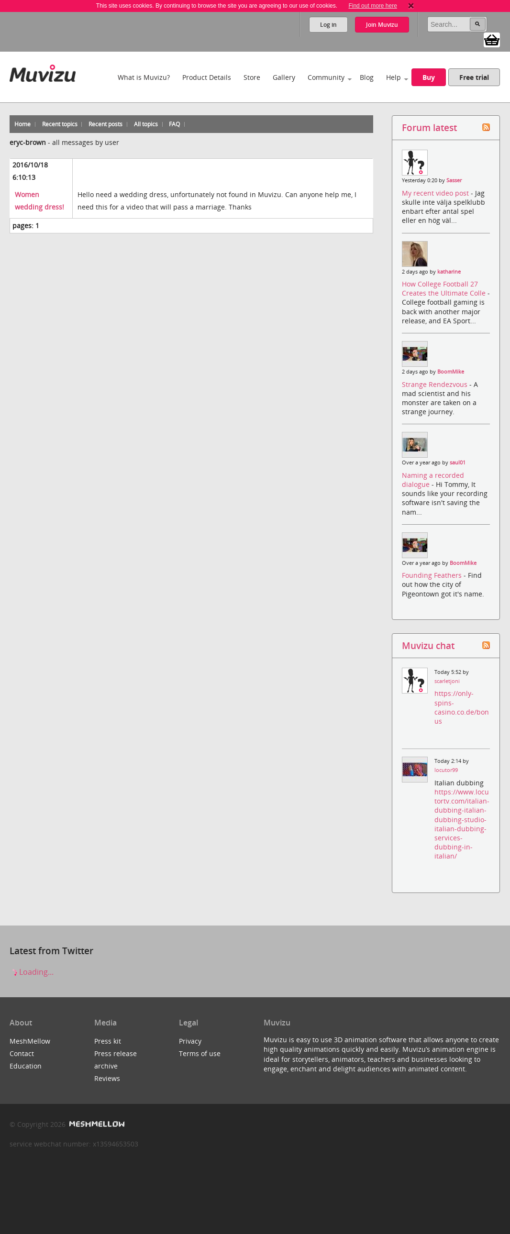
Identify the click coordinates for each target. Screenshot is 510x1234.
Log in (328, 25)
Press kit (107, 1041)
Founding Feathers (433, 575)
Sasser (454, 180)
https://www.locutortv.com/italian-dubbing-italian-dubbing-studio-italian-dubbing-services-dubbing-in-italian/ (461, 823)
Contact (22, 1053)
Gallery (284, 77)
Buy (428, 77)
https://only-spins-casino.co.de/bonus (461, 707)
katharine (449, 271)
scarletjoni (447, 681)
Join (382, 25)
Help (393, 77)
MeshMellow (30, 1041)
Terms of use (200, 1053)
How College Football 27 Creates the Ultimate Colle (445, 288)
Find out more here (372, 5)
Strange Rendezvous (435, 384)
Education (26, 1065)
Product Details (206, 77)
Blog (367, 77)
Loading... (32, 972)
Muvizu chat (428, 645)
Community (326, 77)
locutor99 (446, 770)
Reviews (107, 1078)
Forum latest (429, 127)
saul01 (458, 462)
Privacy (190, 1041)
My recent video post (436, 193)
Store (252, 77)
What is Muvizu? (144, 77)
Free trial (474, 77)
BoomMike (450, 371)
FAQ (174, 124)
